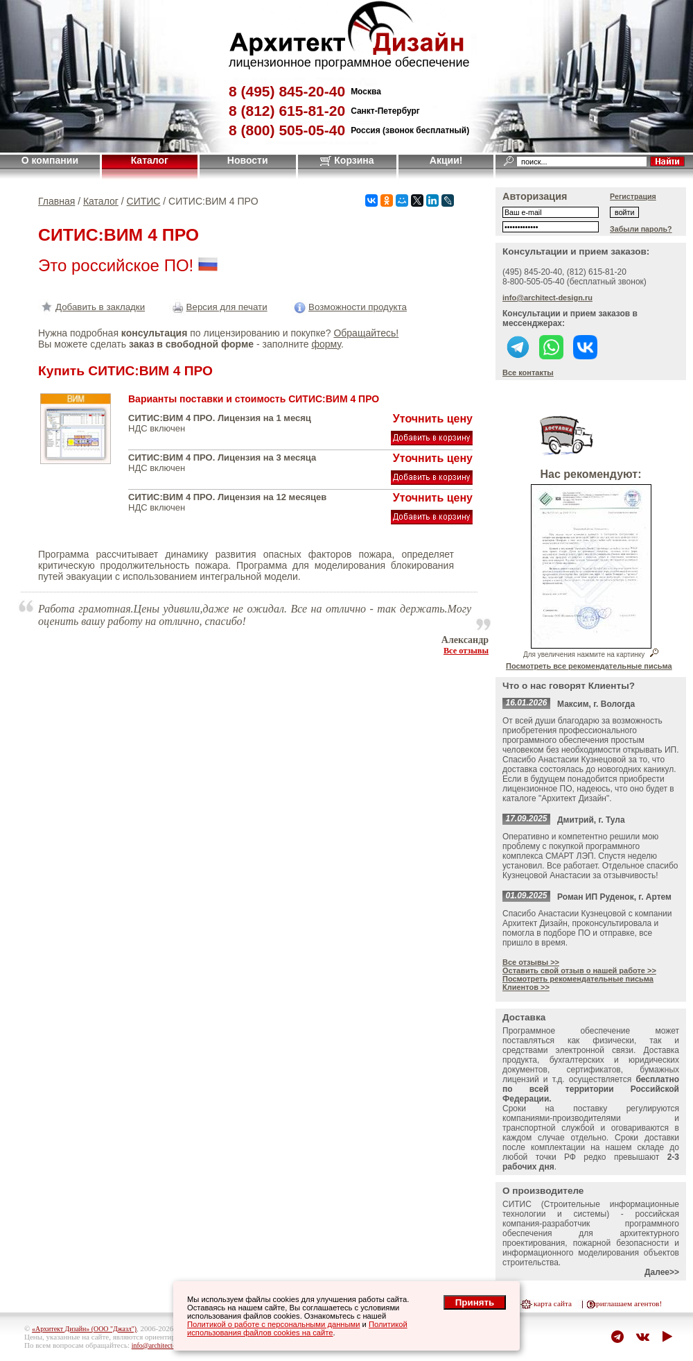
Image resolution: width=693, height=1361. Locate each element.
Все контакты (528, 372)
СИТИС (144, 201)
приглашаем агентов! (627, 1303)
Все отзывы (466, 651)
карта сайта (553, 1303)
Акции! (446, 160)
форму (325, 344)
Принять (474, 1302)
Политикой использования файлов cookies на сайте (297, 1328)
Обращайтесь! (365, 333)
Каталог (149, 160)
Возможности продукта (349, 307)
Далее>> (661, 1272)
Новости (247, 160)
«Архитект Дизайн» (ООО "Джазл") (84, 1329)
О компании (49, 160)
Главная (56, 201)
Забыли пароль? (641, 229)
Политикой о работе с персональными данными (273, 1324)
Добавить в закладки (91, 307)
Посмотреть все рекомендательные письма (589, 666)
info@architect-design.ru (547, 297)
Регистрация (633, 196)
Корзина (347, 160)
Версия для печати (218, 307)
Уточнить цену (433, 419)
